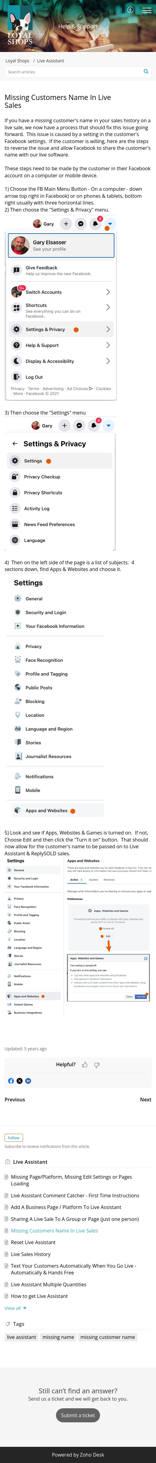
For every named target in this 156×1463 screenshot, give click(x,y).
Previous (15, 1099)
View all (16, 1308)
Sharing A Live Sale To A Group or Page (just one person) (75, 1219)
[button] (131, 10)
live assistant (21, 1337)
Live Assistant (50, 61)
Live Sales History (30, 1254)
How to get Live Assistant (39, 1296)
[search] (78, 72)
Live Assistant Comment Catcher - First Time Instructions (75, 1195)
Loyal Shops (17, 61)
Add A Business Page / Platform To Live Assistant (66, 1207)
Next (145, 1099)
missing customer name (107, 1337)
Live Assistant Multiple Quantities (49, 1284)
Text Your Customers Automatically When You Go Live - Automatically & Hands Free (73, 1269)
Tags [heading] (18, 1324)
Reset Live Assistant (33, 1242)
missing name (58, 1337)
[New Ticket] (78, 1415)
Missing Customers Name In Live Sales (54, 1230)
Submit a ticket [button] (78, 1415)
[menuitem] (131, 10)
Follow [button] (14, 1138)
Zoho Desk (92, 1454)
